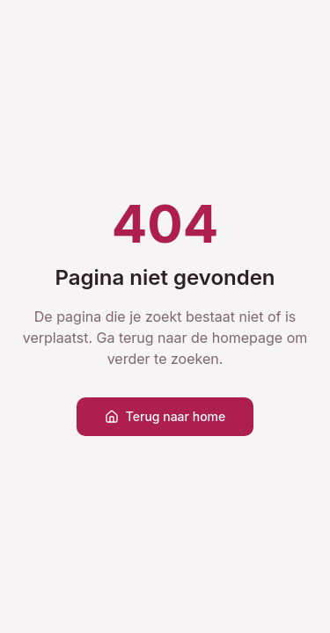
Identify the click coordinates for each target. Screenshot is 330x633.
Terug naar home (165, 416)
